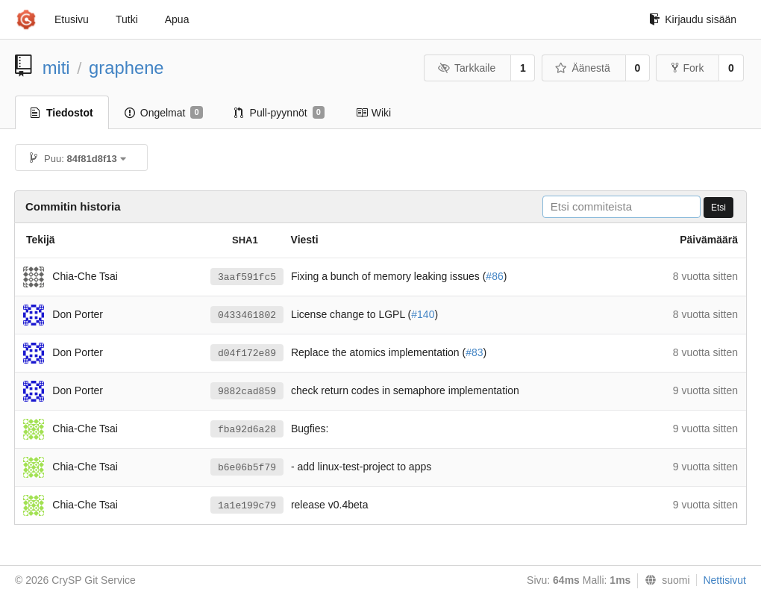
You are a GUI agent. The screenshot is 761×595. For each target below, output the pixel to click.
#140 (422, 314)
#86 (494, 276)
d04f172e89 (247, 353)
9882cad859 (247, 391)
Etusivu (71, 19)
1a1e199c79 (247, 505)
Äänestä (582, 68)
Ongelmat (164, 112)
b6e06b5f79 (247, 467)
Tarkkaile (466, 68)
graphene (126, 67)
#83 (474, 352)
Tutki (127, 19)
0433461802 (247, 315)
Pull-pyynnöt (279, 112)
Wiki (373, 113)
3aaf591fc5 (247, 277)
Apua (177, 19)
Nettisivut (724, 580)
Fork (687, 68)
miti (56, 67)
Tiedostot (62, 113)
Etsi (718, 207)
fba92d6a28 (247, 429)
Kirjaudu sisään (692, 19)
